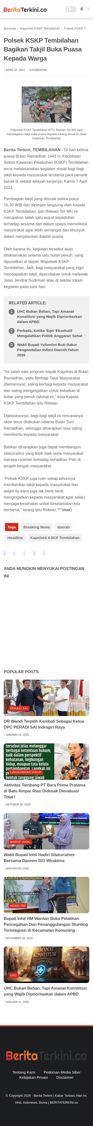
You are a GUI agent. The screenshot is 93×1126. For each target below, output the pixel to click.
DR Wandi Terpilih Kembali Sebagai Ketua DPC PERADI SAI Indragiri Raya (44, 724)
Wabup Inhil (20, 841)
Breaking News (36, 527)
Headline (15, 538)
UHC (13, 975)
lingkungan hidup (25, 772)
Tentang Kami (23, 1072)
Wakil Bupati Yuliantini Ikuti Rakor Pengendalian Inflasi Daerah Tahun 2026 (48, 350)
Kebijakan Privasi (33, 1077)
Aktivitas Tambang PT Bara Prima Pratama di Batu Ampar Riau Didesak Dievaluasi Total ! (44, 791)
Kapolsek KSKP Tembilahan (40, 28)
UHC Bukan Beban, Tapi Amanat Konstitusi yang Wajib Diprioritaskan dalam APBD (49, 316)
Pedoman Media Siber (62, 1072)
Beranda (10, 28)
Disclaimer (65, 1077)
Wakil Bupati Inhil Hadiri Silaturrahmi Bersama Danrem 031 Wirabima (39, 857)
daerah (63, 527)
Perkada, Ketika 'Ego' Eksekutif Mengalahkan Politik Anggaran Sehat (49, 333)
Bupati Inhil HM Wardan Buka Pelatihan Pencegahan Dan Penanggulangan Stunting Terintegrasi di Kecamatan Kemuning (46, 924)
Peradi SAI (19, 708)
